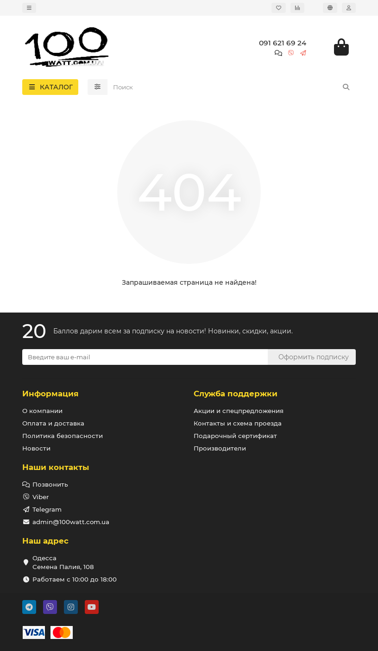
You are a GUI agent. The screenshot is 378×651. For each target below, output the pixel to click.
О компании (42, 410)
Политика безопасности (62, 435)
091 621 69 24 (282, 42)
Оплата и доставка (53, 423)
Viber (40, 497)
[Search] (231, 87)
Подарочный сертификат (235, 435)
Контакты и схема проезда (238, 423)
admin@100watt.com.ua (70, 522)
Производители (220, 448)
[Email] (145, 357)
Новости (36, 448)
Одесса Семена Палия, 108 (63, 562)
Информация (50, 393)
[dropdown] (29, 8)
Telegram (47, 509)
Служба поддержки (235, 393)
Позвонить (50, 484)
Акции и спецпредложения (239, 410)
